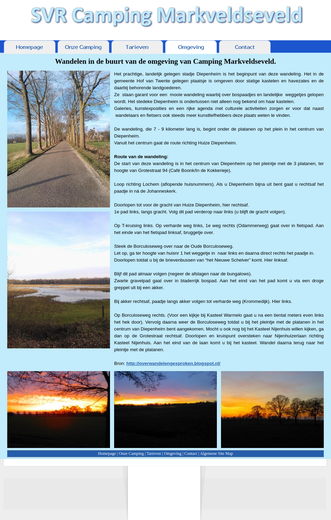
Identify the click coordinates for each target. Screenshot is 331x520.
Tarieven (154, 453)
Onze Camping (131, 453)
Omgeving (172, 453)
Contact (190, 453)
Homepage (107, 453)
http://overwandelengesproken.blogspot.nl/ (174, 363)
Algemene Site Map (216, 453)
